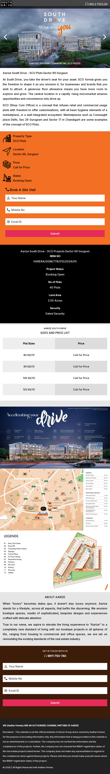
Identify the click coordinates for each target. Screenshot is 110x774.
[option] (55, 37)
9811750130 (96, 4)
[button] (5, 37)
